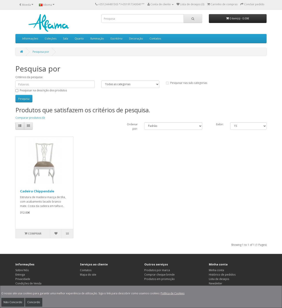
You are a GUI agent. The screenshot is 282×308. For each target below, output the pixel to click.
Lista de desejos (219, 279)
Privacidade (22, 279)
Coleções (50, 38)
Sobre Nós (22, 270)
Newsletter (215, 283)
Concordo (33, 302)
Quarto (79, 38)
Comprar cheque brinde (159, 274)
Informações (30, 38)
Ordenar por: (132, 126)
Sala (65, 38)
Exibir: (220, 124)
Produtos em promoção (159, 279)
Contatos (155, 38)
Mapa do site (88, 274)
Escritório (116, 38)
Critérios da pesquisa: (29, 77)
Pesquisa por (41, 52)
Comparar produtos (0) (30, 118)
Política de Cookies (172, 293)
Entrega (20, 274)
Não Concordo (13, 302)
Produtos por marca (157, 270)
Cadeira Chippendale (37, 191)
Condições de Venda (28, 283)
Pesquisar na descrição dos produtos (41, 90)
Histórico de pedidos (222, 274)
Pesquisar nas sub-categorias (186, 83)
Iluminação (97, 38)
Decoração (136, 38)
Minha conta (216, 270)
